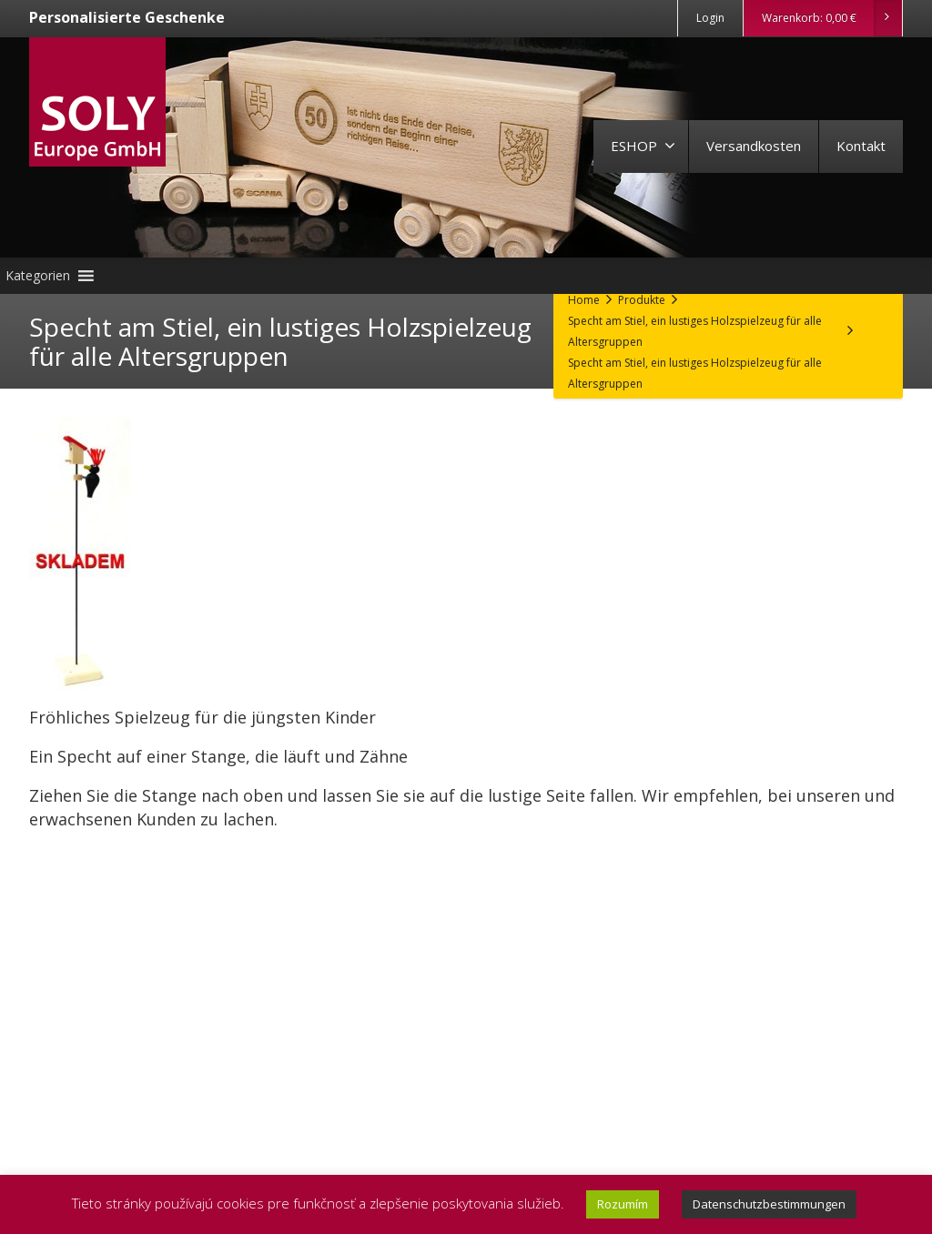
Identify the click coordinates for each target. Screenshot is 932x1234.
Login (710, 17)
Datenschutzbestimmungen (769, 1204)
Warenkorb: (831, 18)
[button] (37, 276)
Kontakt (861, 146)
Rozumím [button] (622, 1204)
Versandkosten (753, 146)
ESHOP (643, 146)
